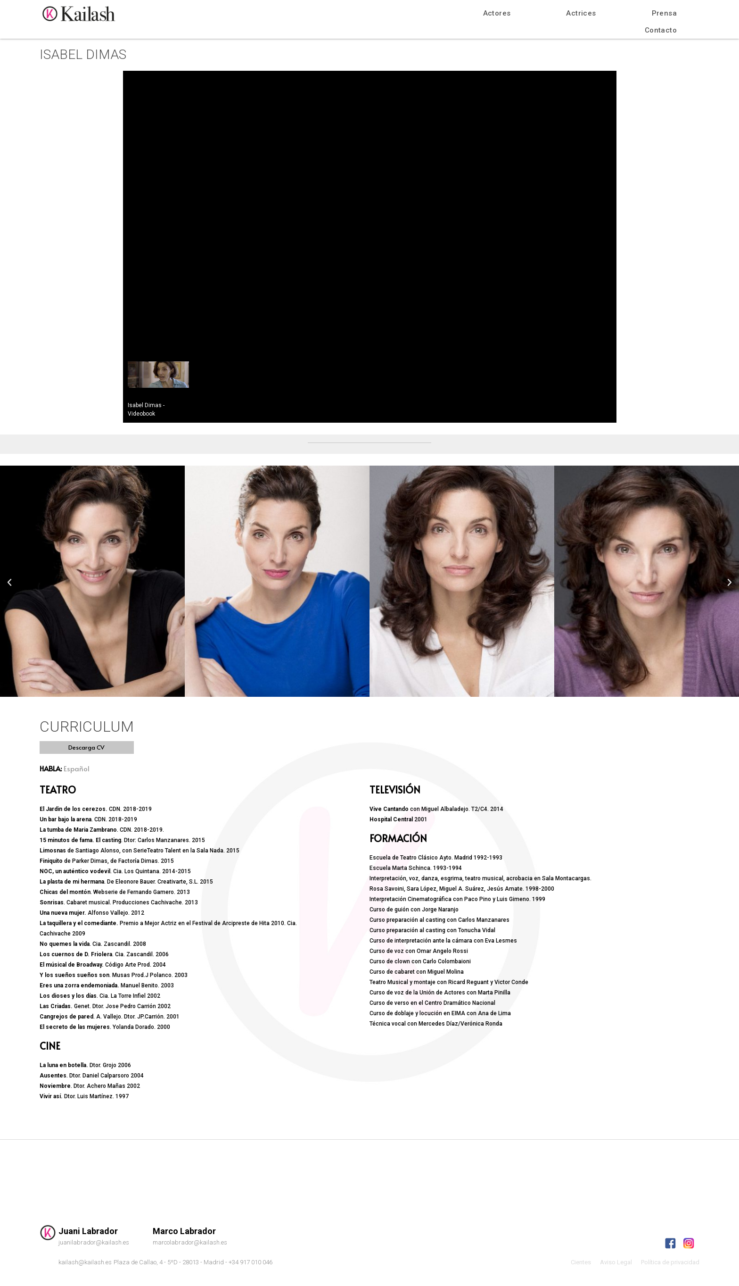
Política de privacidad (670, 1262)
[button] (87, 747)
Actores (497, 13)
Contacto (661, 30)
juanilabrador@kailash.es (93, 1242)
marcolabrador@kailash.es (190, 1242)
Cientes (581, 1262)
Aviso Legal (616, 1262)
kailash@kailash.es (85, 1262)
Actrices (581, 13)
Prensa (664, 13)
